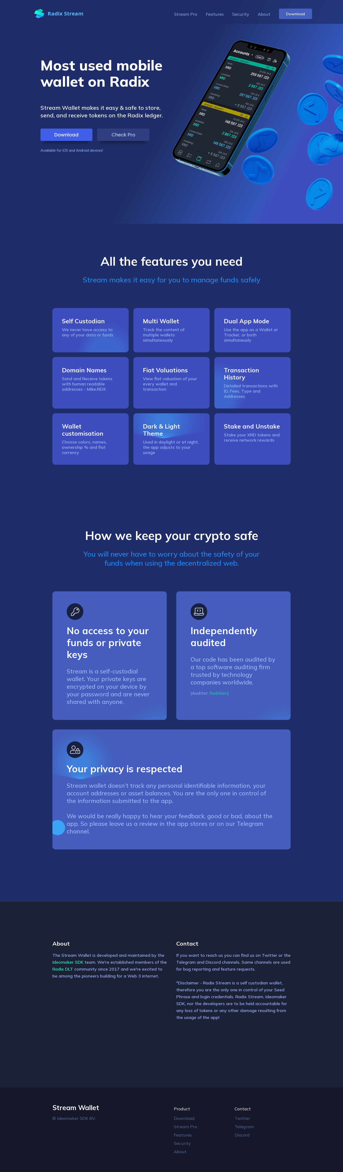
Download (295, 13)
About (264, 14)
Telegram (244, 1126)
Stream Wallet (75, 1107)
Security (240, 14)
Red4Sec (218, 693)
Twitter (242, 1118)
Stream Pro (185, 14)
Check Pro (123, 134)
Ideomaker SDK (67, 962)
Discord (242, 1135)
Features (215, 14)
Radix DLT (62, 969)
